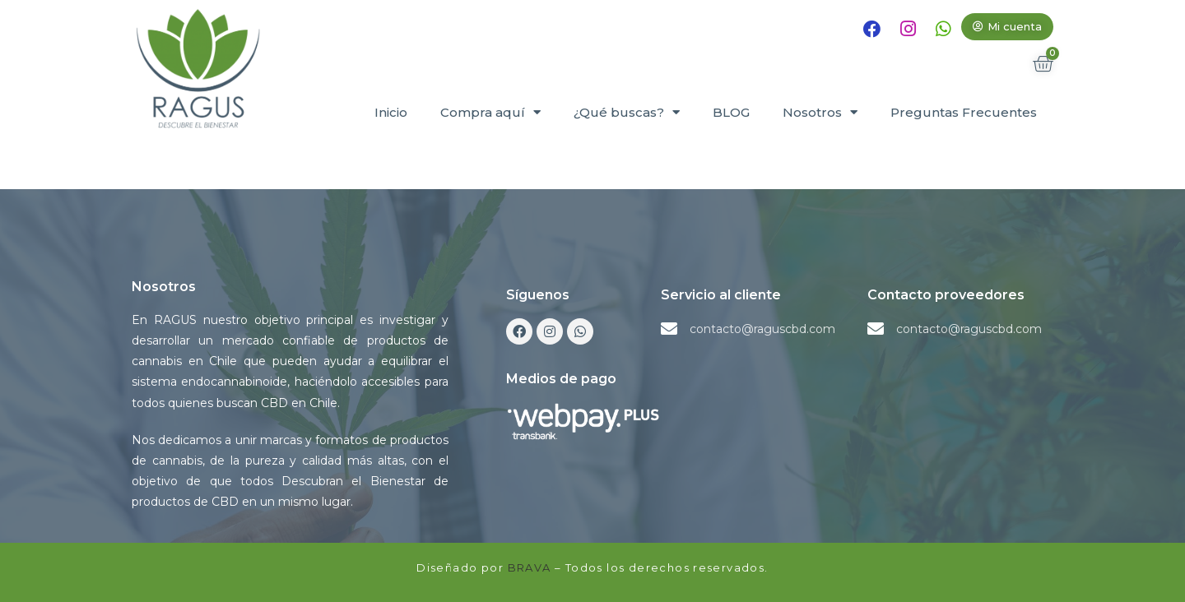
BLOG (731, 112)
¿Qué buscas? (627, 112)
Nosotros (820, 112)
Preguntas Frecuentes (963, 112)
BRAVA (529, 567)
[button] (1007, 26)
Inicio (390, 112)
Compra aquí (490, 112)
